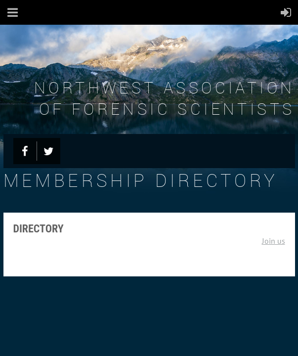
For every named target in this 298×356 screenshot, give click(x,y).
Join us (273, 241)
